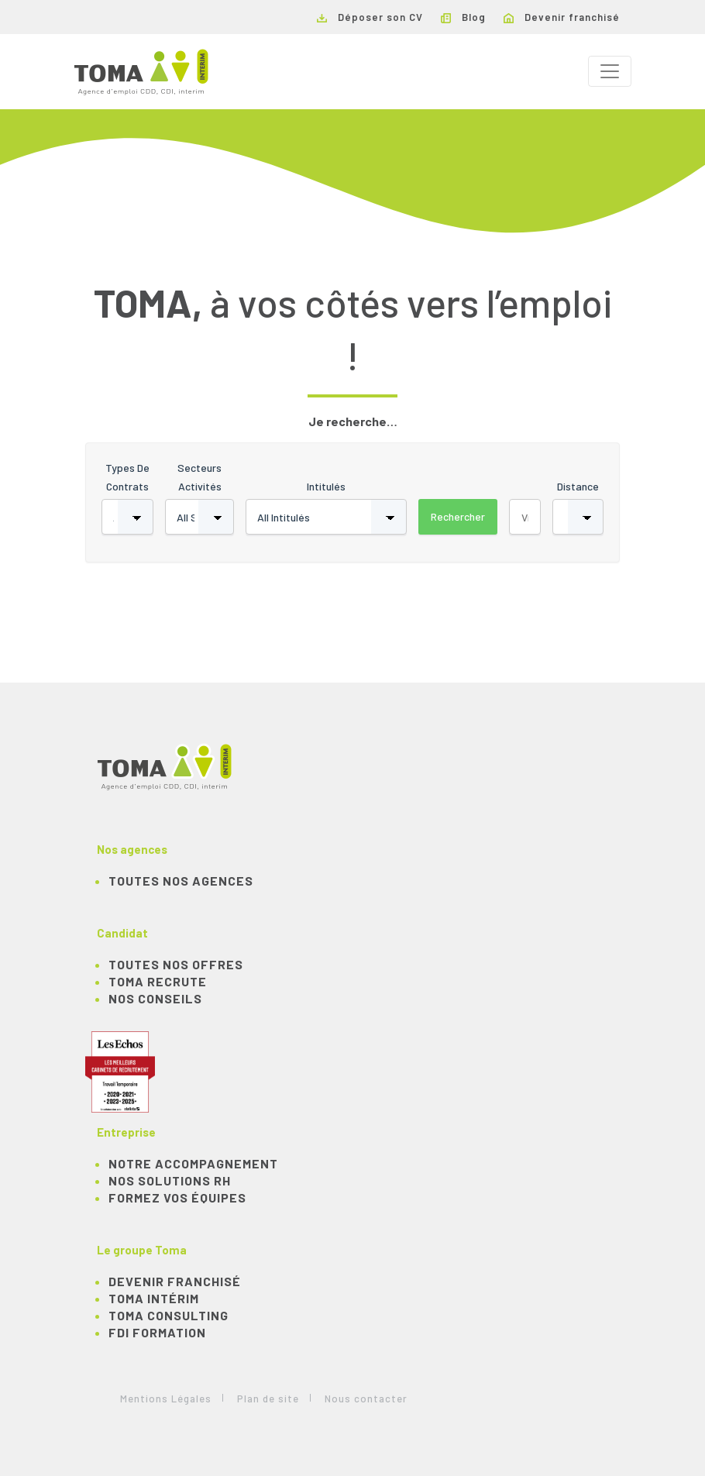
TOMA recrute (157, 981)
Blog (463, 17)
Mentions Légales (166, 1398)
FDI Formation (157, 1332)
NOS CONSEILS (155, 998)
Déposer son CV (370, 17)
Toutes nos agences (180, 880)
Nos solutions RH (169, 1180)
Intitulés (326, 486)
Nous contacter (366, 1398)
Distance (578, 486)
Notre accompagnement (193, 1163)
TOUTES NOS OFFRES (175, 964)
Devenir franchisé (562, 17)
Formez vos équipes (177, 1197)
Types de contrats (127, 477)
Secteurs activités (199, 477)
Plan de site (268, 1398)
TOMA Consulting (168, 1315)
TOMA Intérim (153, 1298)
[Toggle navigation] (609, 71)
